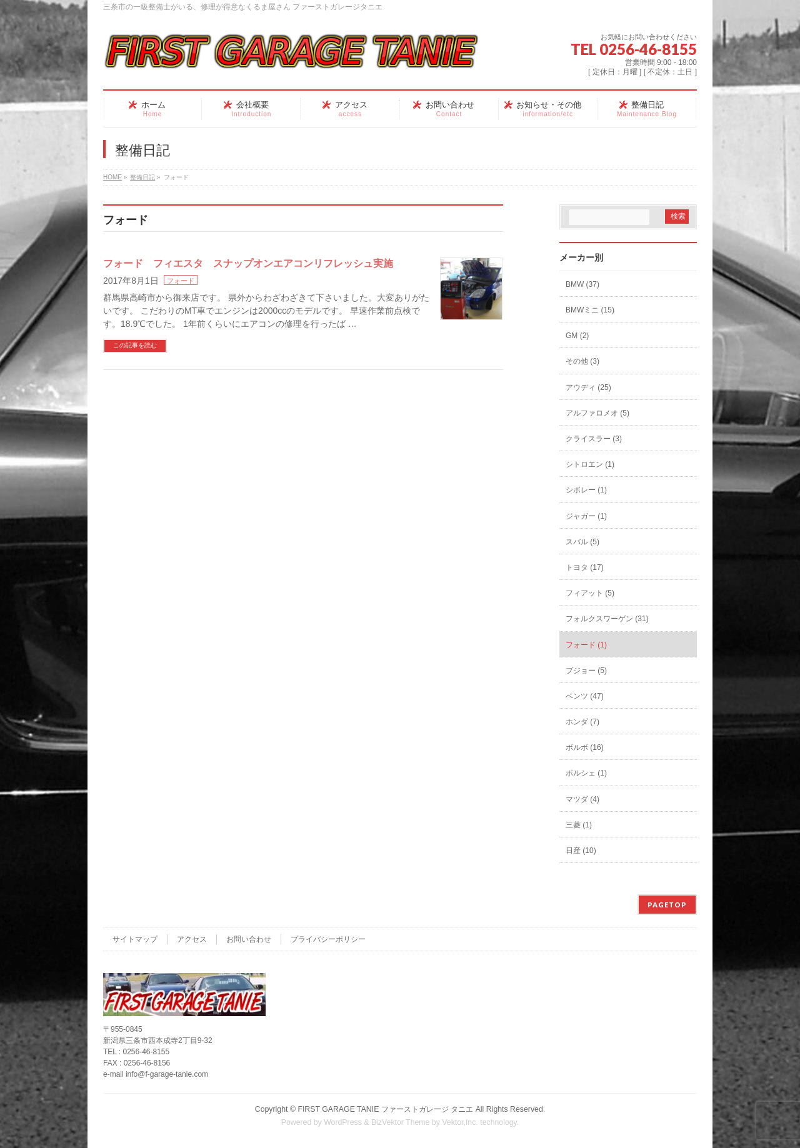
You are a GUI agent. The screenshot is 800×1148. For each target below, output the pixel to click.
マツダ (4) (582, 799)
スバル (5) (582, 541)
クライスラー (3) (594, 438)
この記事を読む (135, 345)
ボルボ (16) (585, 747)
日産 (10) (581, 850)
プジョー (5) (586, 670)
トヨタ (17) (585, 567)
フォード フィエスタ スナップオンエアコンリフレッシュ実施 (248, 263)
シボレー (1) (586, 490)
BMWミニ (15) (590, 310)
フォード (180, 280)
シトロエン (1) (590, 464)
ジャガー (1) (586, 516)
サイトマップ (135, 939)
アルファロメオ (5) (597, 413)
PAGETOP (667, 905)
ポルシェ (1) (586, 773)
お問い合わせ (248, 939)
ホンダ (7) (582, 721)
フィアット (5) (590, 593)
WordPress (343, 1122)
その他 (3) (582, 361)
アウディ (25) (588, 387)
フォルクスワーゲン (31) (607, 618)
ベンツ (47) (585, 696)
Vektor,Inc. (460, 1122)
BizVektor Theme (400, 1122)
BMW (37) (582, 284)
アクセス (192, 939)
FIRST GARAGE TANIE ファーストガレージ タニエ (385, 1109)
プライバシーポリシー (328, 939)
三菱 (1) (579, 825)
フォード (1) (586, 645)
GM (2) (577, 335)
